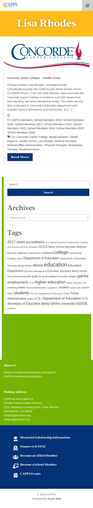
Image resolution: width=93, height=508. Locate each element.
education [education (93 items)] (55, 265)
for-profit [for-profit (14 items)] (33, 276)
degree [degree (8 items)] (20, 258)
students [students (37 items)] (21, 293)
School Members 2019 (48, 120)
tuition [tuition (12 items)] (30, 298)
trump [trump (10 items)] (66, 293)
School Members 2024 (41, 128)
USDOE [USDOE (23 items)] (81, 303)
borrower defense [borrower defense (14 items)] (75, 246)
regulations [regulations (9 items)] (53, 288)
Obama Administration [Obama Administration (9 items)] (36, 288)
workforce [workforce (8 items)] (11, 308)
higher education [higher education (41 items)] (50, 282)
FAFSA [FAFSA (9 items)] (10, 276)
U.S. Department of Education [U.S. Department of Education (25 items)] (58, 298)
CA (13, 136)
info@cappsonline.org (17, 415)
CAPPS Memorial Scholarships (23, 376)
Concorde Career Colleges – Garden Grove (33, 77)
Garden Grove (27, 141)
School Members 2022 (58, 124)
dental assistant (58, 136)
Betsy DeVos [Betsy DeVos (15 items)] (56, 246)
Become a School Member (38, 464)
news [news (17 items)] (21, 287)
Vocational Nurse (29, 149)
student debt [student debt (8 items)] (75, 288)
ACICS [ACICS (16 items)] (43, 246)
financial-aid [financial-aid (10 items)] (21, 276)
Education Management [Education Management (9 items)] (35, 271)
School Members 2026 (21, 132)
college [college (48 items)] (61, 252)
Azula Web (54, 498)
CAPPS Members (22, 120)
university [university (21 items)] (68, 303)
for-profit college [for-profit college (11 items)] (47, 276)
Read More (20, 156)
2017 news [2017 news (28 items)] (16, 242)
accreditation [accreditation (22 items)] (35, 242)
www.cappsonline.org (17, 419)
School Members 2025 (70, 128)
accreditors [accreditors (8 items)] (33, 247)
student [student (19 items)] (64, 287)
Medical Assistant (65, 141)
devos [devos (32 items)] (38, 265)
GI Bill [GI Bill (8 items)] (31, 283)
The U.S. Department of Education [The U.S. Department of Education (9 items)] (46, 293)
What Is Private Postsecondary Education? (30, 372)
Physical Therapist (55, 145)
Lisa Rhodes (45, 141)
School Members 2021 (29, 124)
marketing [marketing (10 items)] (12, 287)
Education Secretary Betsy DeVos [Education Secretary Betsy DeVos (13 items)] (67, 271)
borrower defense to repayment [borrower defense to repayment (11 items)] (24, 253)
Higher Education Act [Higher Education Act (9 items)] (76, 283)
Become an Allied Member (39, 455)
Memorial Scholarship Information (45, 437)
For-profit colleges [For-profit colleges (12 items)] (67, 276)
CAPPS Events (30, 473)
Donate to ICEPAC (33, 446)
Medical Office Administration (25, 145)
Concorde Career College (32, 136)
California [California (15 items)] (47, 252)
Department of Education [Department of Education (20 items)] (41, 258)
